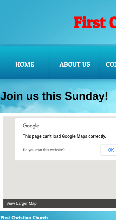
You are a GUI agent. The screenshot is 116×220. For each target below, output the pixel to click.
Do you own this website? (44, 150)
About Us (75, 64)
